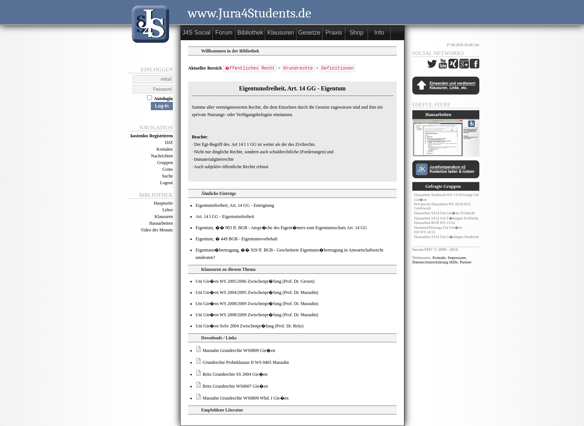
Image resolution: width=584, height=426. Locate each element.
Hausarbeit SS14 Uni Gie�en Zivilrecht (444, 213)
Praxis (334, 32)
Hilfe (453, 262)
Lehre (167, 209)
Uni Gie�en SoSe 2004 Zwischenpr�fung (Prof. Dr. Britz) (250, 326)
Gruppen (165, 162)
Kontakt (438, 257)
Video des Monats (156, 230)
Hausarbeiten (161, 223)
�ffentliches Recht (250, 68)
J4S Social (196, 32)
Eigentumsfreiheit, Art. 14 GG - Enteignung (235, 205)
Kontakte (164, 149)
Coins (167, 169)
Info (379, 32)
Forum (223, 32)
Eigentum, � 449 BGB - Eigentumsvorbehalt (236, 238)
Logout (166, 182)
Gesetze (309, 32)
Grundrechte (299, 68)
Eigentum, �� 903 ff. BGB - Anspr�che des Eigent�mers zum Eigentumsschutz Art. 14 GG (281, 227)
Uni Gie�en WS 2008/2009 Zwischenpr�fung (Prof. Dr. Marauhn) (257, 303)
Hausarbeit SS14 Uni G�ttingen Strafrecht (446, 237)
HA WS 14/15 (424, 232)
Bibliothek (250, 32)
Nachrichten (162, 155)
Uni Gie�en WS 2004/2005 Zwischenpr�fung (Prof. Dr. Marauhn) (257, 292)
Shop (357, 32)
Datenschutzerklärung (430, 262)
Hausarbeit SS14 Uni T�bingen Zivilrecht (446, 218)
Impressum (457, 257)
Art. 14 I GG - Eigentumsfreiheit (225, 216)
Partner (466, 262)
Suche (167, 176)
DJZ (169, 142)
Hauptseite (163, 203)
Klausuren (164, 216)
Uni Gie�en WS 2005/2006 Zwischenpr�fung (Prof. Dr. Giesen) (255, 281)
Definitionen (338, 68)
